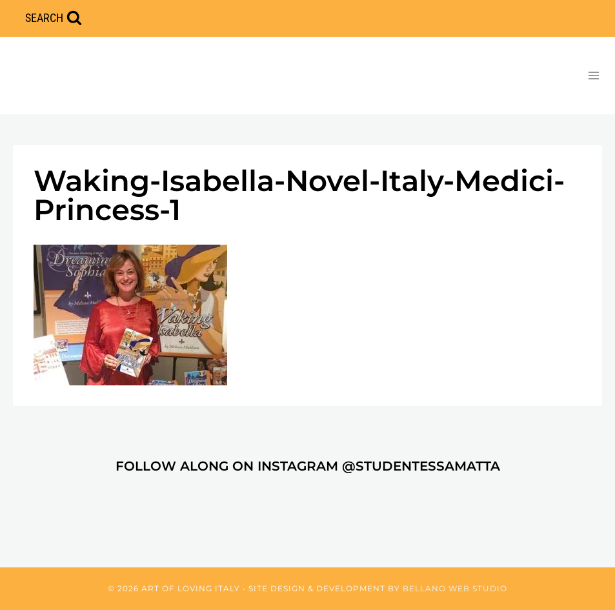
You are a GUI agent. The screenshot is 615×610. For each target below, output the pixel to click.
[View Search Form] (53, 18)
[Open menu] (593, 75)
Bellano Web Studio (455, 588)
